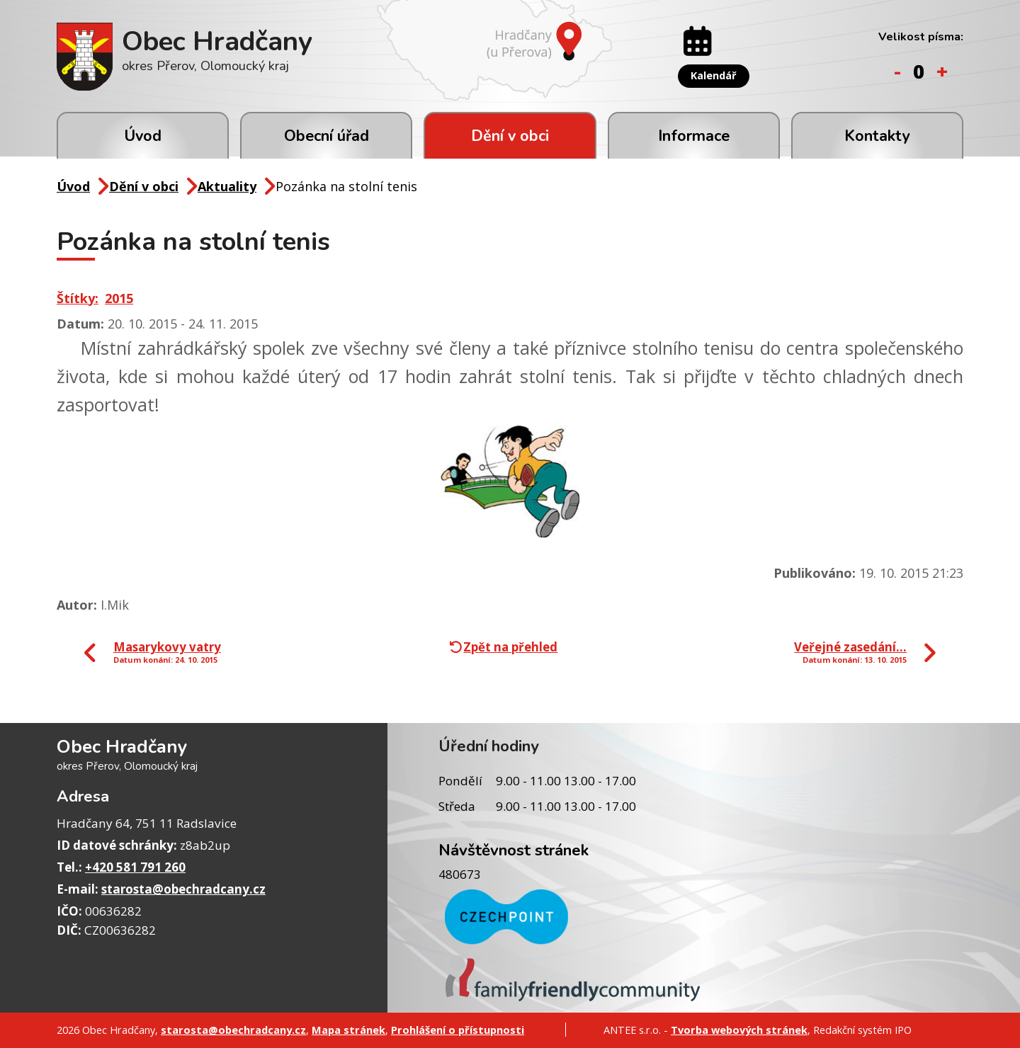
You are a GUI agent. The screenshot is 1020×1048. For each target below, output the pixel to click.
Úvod (143, 136)
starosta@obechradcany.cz (183, 889)
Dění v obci (510, 136)
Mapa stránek (348, 1030)
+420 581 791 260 (135, 867)
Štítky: (77, 298)
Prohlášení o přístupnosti (457, 1030)
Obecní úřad (326, 136)
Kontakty (877, 136)
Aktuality (227, 186)
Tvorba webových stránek (739, 1030)
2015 (119, 298)
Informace (694, 136)
